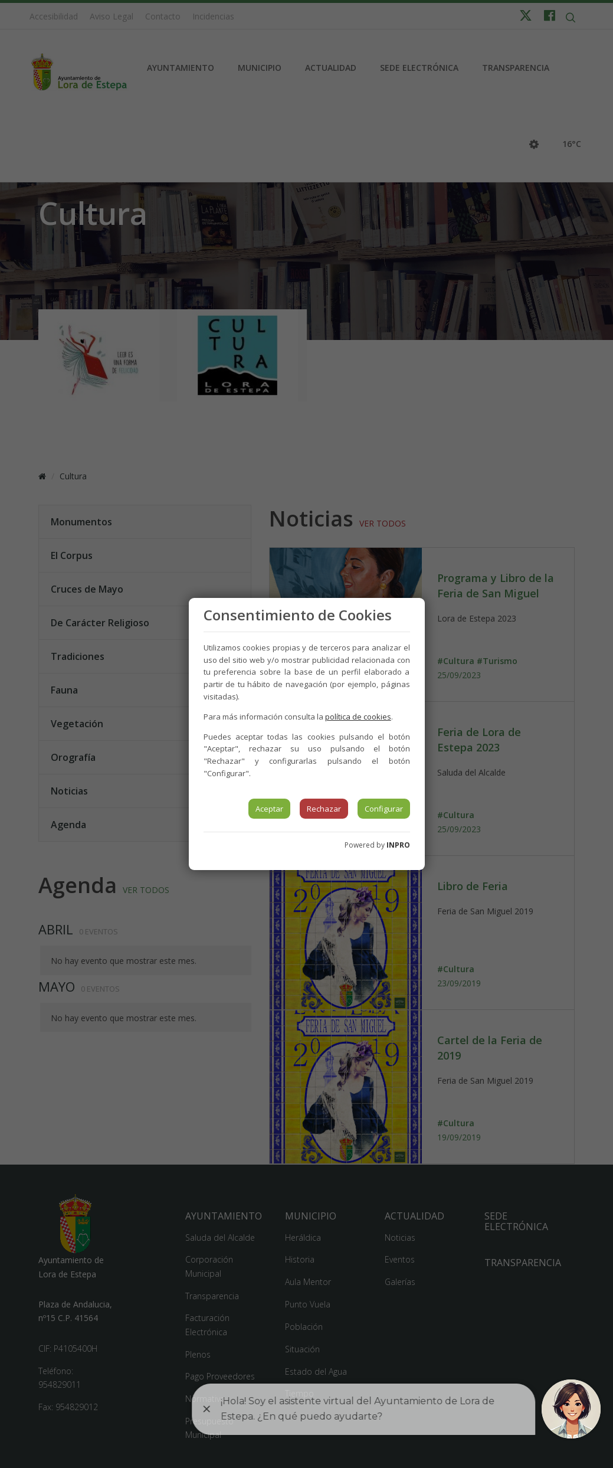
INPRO (398, 845)
